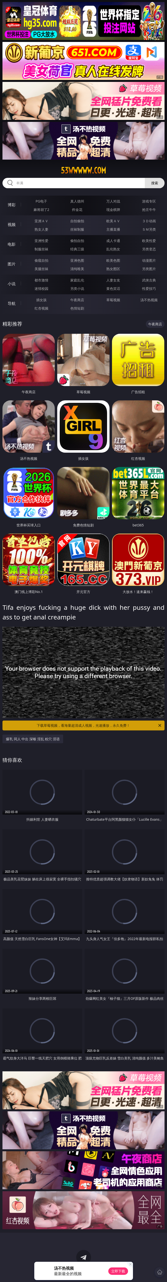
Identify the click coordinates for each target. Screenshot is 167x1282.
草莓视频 (113, 299)
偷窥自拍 (41, 260)
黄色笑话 (113, 288)
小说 (12, 283)
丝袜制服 (77, 229)
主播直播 (113, 229)
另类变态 (149, 249)
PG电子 (41, 201)
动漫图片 (149, 260)
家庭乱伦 (77, 280)
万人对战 (113, 201)
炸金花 (77, 209)
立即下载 (118, 1271)
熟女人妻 (41, 229)
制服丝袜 (41, 249)
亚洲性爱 (41, 240)
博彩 (12, 204)
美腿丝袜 (41, 268)
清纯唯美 (77, 268)
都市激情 (41, 280)
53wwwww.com (83, 170)
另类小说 (77, 288)
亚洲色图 (77, 260)
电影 (12, 244)
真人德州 (77, 201)
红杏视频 (41, 308)
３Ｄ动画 (149, 221)
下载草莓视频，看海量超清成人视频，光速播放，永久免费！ (99, 725)
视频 (12, 224)
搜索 (154, 183)
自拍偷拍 (77, 221)
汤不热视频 (149, 299)
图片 (12, 264)
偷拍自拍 (77, 240)
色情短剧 (77, 308)
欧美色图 (113, 260)
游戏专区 (149, 201)
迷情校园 (41, 288)
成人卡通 (113, 240)
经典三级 (77, 249)
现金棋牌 (113, 209)
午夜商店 (77, 299)
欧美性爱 (149, 240)
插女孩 (41, 299)
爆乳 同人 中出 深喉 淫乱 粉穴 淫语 (33, 739)
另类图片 (149, 268)
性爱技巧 (149, 288)
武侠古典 (149, 280)
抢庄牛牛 (149, 209)
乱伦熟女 (113, 249)
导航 (12, 303)
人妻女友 (113, 280)
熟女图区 (113, 268)
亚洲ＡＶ (41, 221)
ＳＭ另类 (149, 229)
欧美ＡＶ (113, 221)
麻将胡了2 (41, 209)
